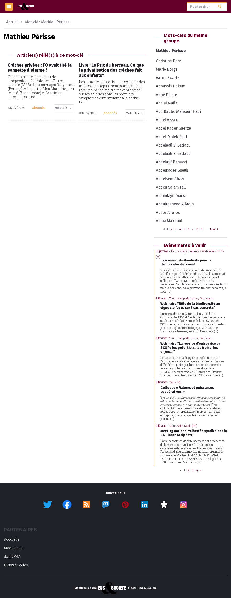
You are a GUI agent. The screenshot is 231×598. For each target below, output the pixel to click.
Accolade (11, 539)
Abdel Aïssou (167, 120)
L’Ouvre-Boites (16, 565)
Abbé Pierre (166, 94)
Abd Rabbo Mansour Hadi (178, 111)
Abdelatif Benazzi (171, 162)
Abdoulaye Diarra (171, 195)
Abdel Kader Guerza (173, 128)
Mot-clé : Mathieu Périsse (47, 22)
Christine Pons (169, 61)
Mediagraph (14, 548)
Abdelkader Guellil (172, 170)
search (219, 6)
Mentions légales (85, 588)
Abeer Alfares (168, 212)
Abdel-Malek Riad (171, 137)
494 (212, 229)
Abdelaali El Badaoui (174, 145)
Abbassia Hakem (170, 86)
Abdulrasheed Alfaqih (175, 204)
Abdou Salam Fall (171, 187)
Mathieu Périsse (171, 50)
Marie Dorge (167, 69)
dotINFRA (12, 556)
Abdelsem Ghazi (170, 178)
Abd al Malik (166, 103)
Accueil (12, 22)
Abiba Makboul (169, 221)
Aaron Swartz (167, 77)
